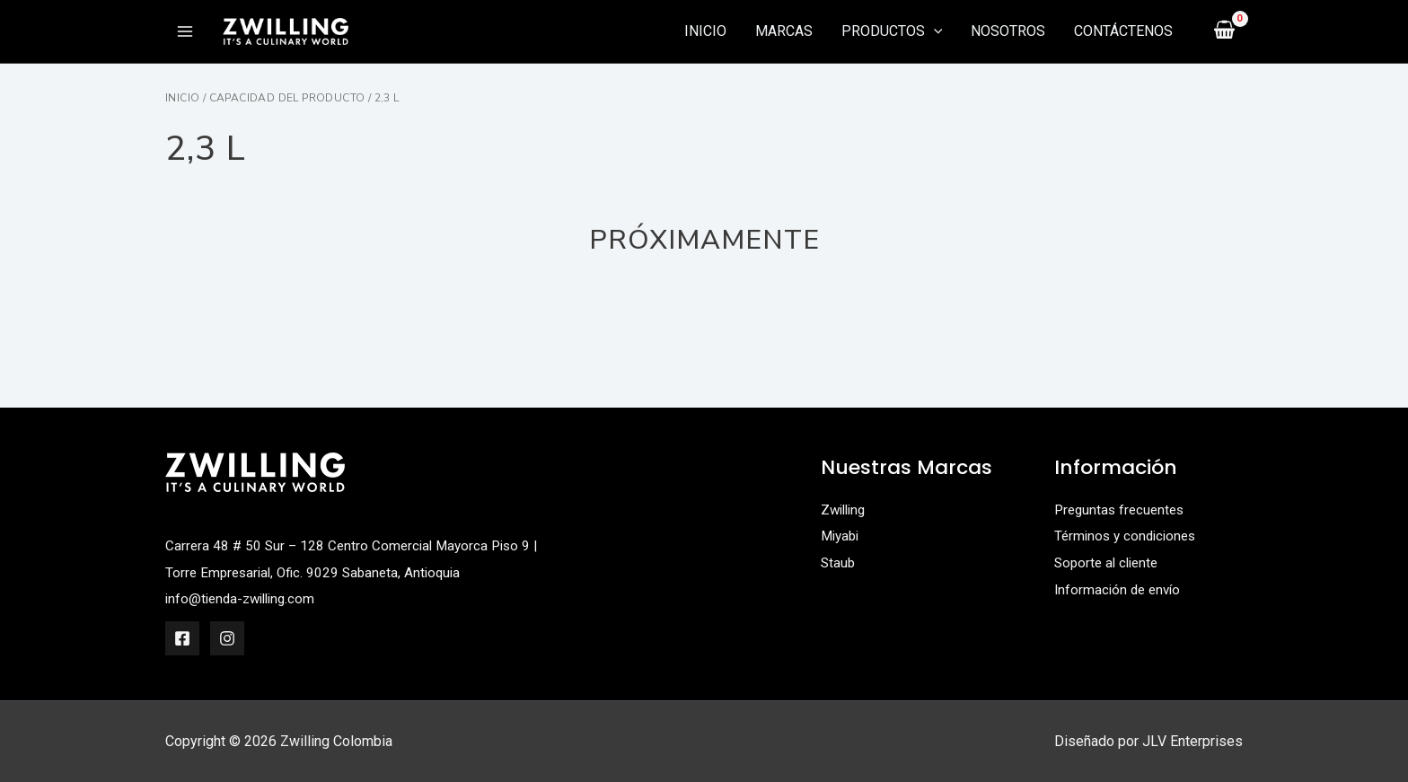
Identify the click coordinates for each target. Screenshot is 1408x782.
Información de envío (1120, 589)
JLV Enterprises (1192, 741)
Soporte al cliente (1109, 562)
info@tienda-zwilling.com (244, 598)
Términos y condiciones (1128, 535)
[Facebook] (182, 638)
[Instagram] (227, 638)
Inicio (182, 98)
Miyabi (842, 535)
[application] (934, 31)
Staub (839, 562)
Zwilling (845, 509)
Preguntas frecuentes (1122, 509)
